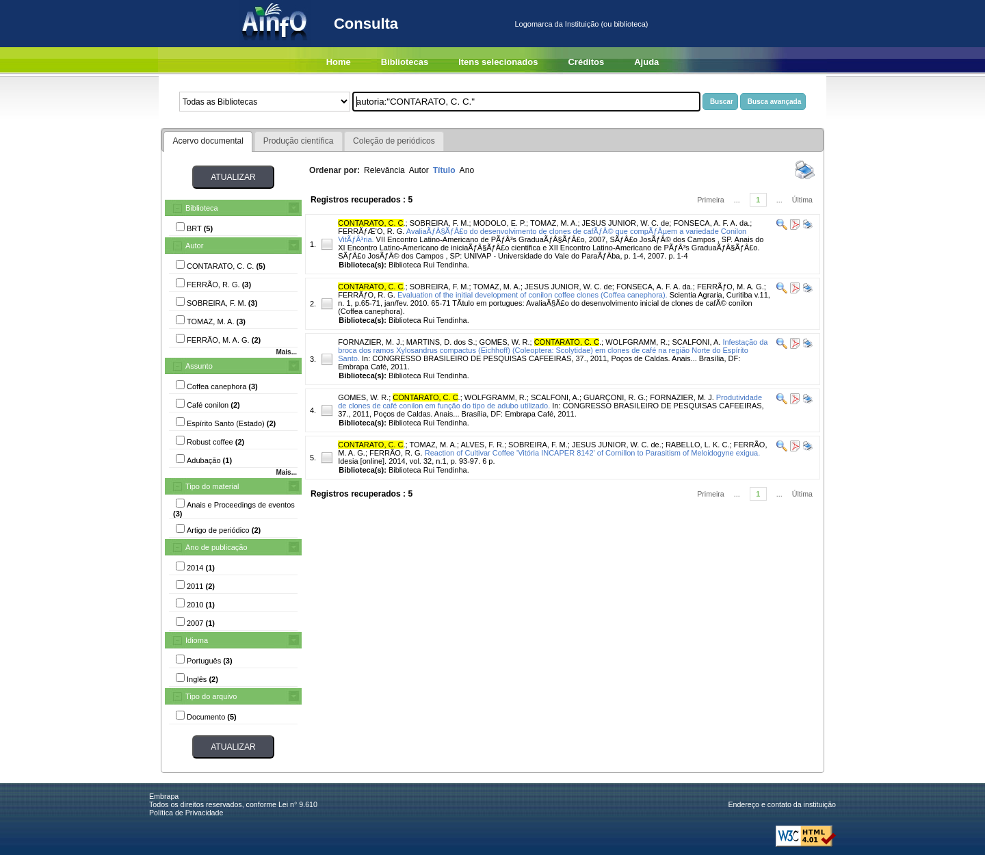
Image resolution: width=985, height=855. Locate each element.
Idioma (196, 640)
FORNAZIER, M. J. (370, 342)
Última (802, 200)
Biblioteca (201, 208)
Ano (467, 170)
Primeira (710, 200)
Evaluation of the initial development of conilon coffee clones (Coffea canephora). (532, 295)
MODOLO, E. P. (499, 223)
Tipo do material (212, 486)
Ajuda (646, 62)
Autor (194, 245)
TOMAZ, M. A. (553, 223)
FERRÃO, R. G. (396, 453)
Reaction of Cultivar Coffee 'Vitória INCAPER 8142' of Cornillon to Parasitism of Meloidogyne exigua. (592, 453)
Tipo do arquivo (211, 696)
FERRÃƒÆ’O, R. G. (371, 231)
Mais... (286, 352)
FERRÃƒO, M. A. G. (730, 286)
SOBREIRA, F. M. (439, 223)
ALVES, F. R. (482, 444)
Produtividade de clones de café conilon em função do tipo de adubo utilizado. (550, 401)
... (737, 200)
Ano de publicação (216, 547)
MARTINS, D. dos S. (440, 342)
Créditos (586, 62)
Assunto (199, 366)
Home (338, 62)
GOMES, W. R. (505, 342)
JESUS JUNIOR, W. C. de (626, 223)
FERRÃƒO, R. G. (366, 295)
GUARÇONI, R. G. (614, 397)
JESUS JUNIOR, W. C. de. (616, 444)
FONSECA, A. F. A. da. (711, 223)
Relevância (384, 170)
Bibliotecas (404, 62)
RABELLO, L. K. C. (698, 444)
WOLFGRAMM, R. (636, 342)
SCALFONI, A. (696, 342)
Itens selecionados (498, 62)
